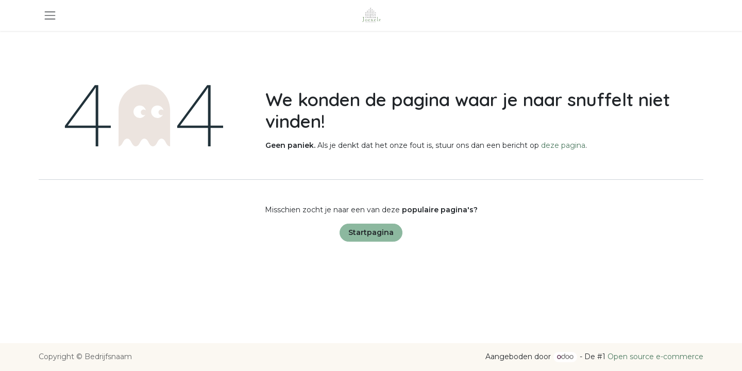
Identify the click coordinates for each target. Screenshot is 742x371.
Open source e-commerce (655, 356)
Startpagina (371, 232)
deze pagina (563, 145)
